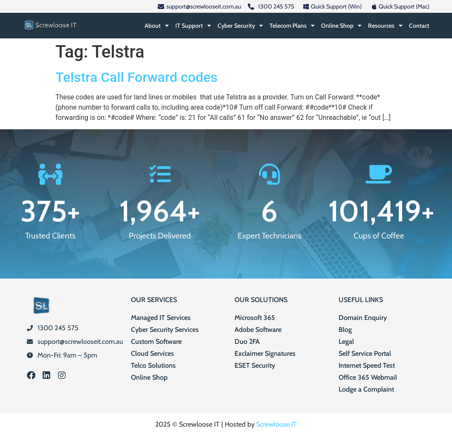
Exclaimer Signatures (265, 353)
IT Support (193, 25)
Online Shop (341, 25)
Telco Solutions (153, 365)
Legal (346, 341)
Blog (345, 330)
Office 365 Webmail (368, 377)
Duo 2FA (247, 341)
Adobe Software (258, 330)
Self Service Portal (365, 353)
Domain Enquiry (363, 318)
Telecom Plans (292, 25)
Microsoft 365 (255, 318)
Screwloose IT (276, 424)
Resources (385, 25)
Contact (419, 25)
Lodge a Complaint (366, 389)
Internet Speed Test (367, 365)
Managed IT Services (161, 318)
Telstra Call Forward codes (136, 77)
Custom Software (156, 341)
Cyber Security (240, 25)
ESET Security (255, 365)
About (157, 25)
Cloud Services (152, 353)
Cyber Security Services (165, 330)
